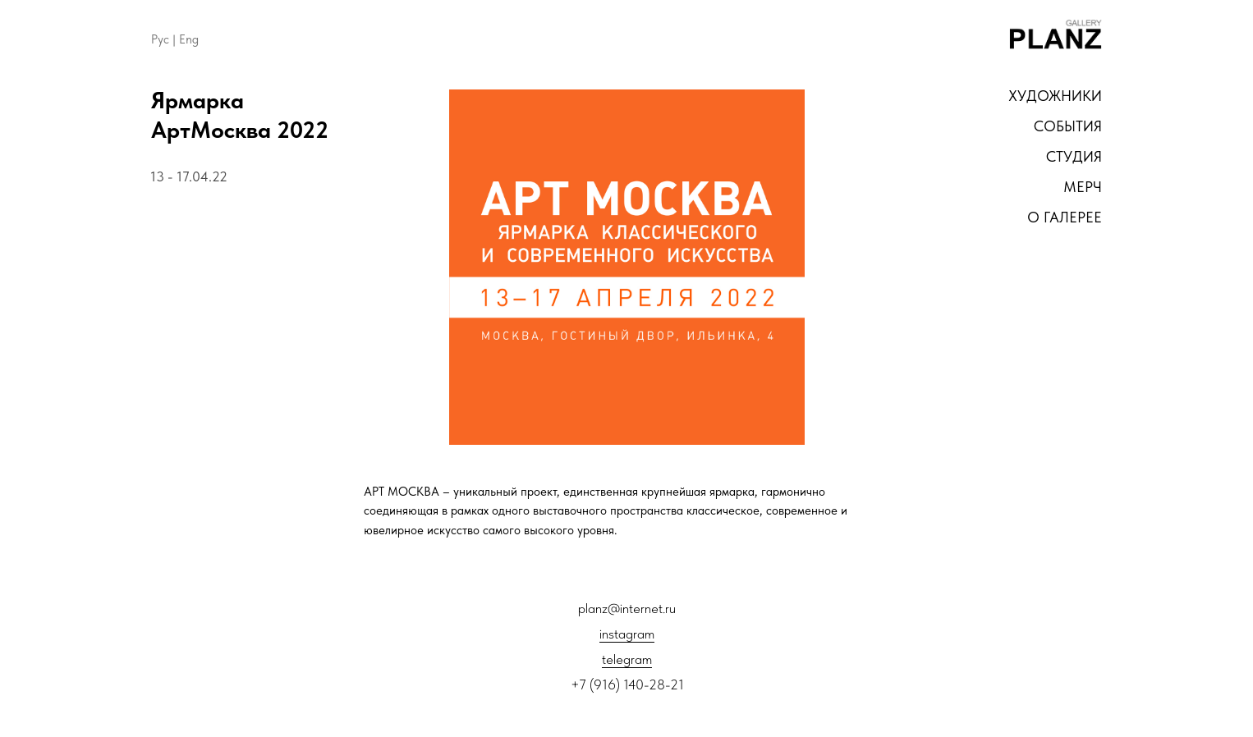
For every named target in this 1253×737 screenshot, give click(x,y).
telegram (627, 659)
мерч (1082, 186)
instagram (626, 633)
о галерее (1064, 217)
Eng (189, 39)
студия (1074, 156)
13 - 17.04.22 (188, 176)
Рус (160, 39)
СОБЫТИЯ (1068, 126)
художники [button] (1055, 95)
